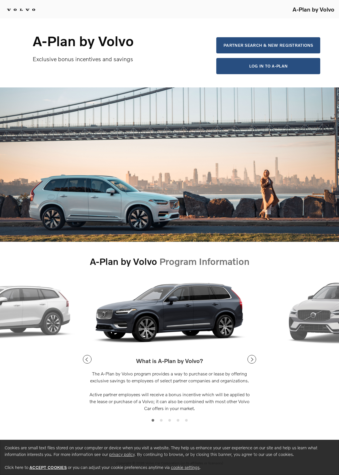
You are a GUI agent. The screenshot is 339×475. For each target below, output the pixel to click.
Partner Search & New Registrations (268, 45)
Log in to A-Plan (268, 65)
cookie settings (185, 467)
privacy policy (122, 454)
